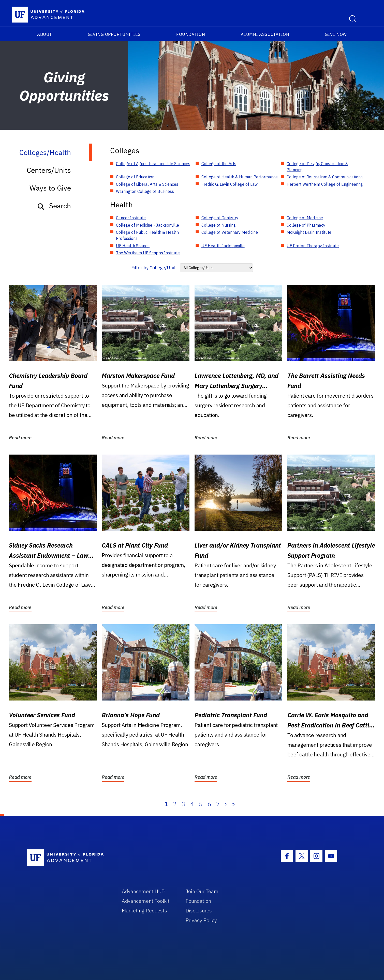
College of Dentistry (219, 217)
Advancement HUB (143, 891)
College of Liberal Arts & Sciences (147, 184)
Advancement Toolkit (146, 900)
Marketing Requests (144, 910)
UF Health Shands (133, 245)
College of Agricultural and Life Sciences (153, 163)
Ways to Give (50, 188)
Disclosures (199, 910)
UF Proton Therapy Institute (313, 245)
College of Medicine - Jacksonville (147, 225)
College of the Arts (218, 163)
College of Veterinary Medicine (229, 232)
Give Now (336, 34)
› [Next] (226, 804)
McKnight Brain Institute (309, 232)
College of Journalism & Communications (325, 176)
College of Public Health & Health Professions (147, 235)
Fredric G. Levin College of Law (229, 184)
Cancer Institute (131, 217)
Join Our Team (202, 891)
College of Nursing (218, 225)
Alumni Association (265, 34)
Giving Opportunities (114, 34)
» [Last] (233, 804)
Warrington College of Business (145, 191)
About (44, 34)
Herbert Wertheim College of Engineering (325, 184)
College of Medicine (305, 217)
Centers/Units (49, 170)
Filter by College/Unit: (154, 268)
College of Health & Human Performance (239, 176)
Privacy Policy (201, 920)
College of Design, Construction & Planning (317, 166)
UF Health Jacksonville (223, 245)
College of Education (135, 176)
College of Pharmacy (306, 225)
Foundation (190, 34)
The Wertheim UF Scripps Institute (148, 252)
